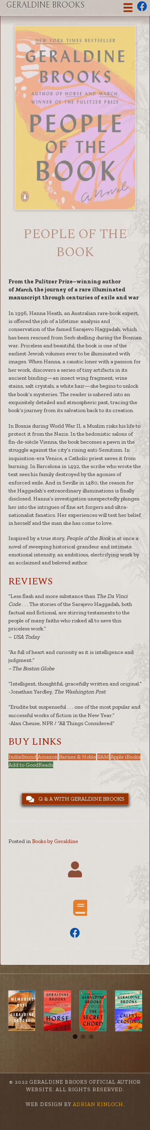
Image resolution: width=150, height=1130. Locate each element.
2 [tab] (83, 1037)
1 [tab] (75, 1037)
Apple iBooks (125, 756)
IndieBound (22, 756)
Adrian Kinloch (97, 1104)
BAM (103, 756)
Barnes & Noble (77, 756)
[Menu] (128, 8)
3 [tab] (91, 1037)
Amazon (48, 756)
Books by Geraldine (55, 841)
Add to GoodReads (30, 764)
